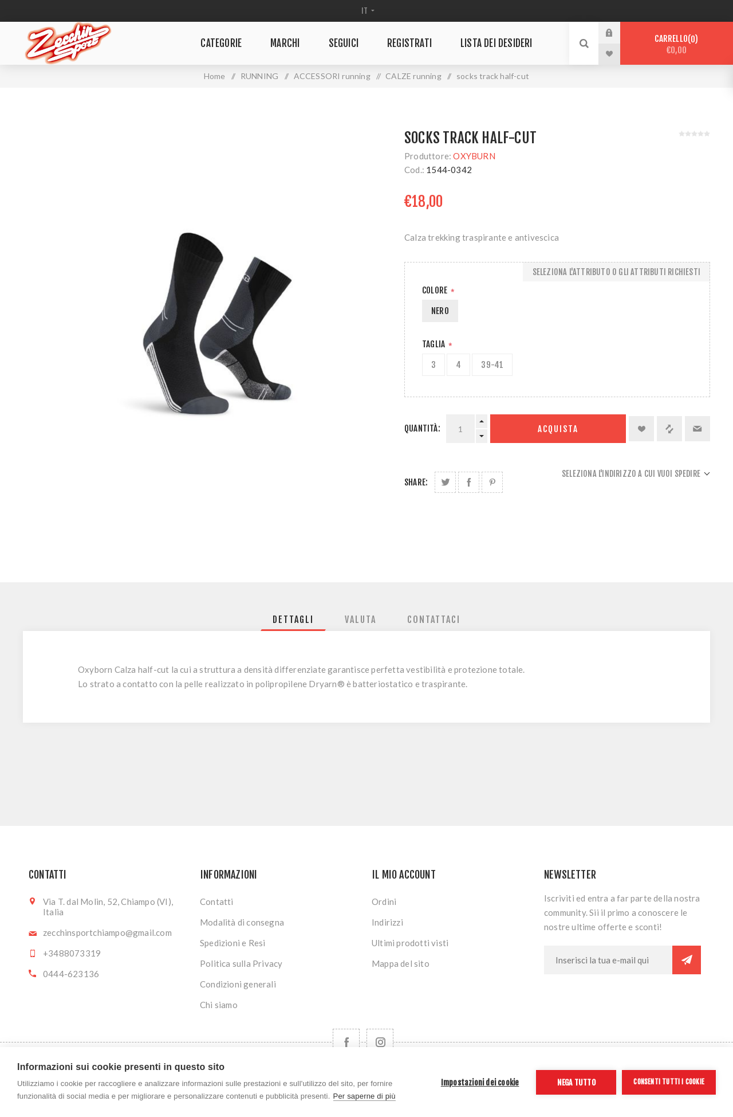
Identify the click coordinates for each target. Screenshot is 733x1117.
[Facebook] (346, 1042)
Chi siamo (219, 1005)
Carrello (676, 44)
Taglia (434, 344)
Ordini (384, 901)
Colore (435, 290)
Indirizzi (387, 922)
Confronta (669, 428)
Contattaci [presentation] (433, 619)
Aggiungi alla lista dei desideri (641, 428)
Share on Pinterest (492, 482)
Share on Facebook (468, 482)
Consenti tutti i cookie (668, 1081)
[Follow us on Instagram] (379, 1042)
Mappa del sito (400, 963)
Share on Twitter (445, 482)
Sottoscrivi (686, 960)
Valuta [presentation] (360, 619)
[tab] (293, 619)
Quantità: (422, 428)
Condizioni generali (238, 984)
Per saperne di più (364, 1096)
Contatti (217, 901)
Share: (416, 482)
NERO (440, 310)
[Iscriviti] (608, 960)
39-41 (492, 364)
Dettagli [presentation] (293, 619)
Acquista (558, 429)
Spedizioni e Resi (232, 943)
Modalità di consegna (242, 922)
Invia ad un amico (697, 428)
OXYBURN (474, 156)
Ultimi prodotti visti (410, 943)
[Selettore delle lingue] (366, 11)
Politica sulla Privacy (241, 963)
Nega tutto (576, 1082)
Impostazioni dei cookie (480, 1082)
